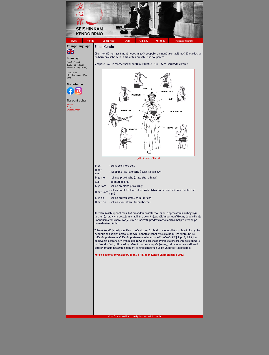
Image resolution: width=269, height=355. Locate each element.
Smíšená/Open (73, 109)
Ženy (69, 107)
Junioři (70, 104)
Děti (127, 40)
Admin (158, 316)
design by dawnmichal (143, 316)
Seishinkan (109, 40)
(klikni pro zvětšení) (148, 157)
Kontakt (160, 40)
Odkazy (143, 40)
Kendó (90, 40)
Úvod (74, 40)
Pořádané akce (184, 40)
